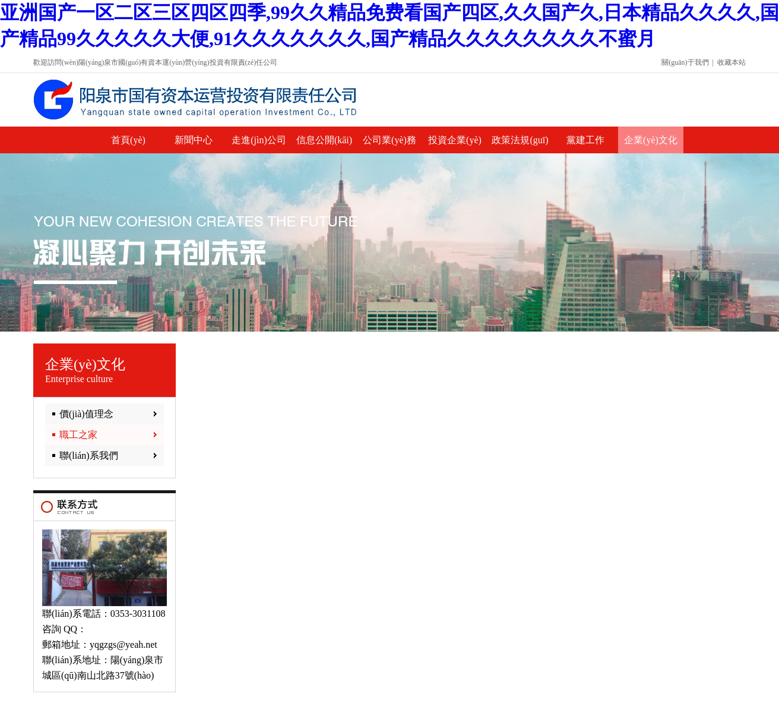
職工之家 (78, 435)
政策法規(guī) (520, 140)
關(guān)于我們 (684, 62)
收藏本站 (731, 62)
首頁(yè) (128, 140)
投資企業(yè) (455, 140)
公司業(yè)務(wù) (389, 144)
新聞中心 (194, 140)
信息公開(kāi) (324, 140)
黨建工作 (585, 140)
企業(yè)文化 (650, 140)
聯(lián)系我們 (88, 455)
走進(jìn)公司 (259, 140)
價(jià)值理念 (86, 414)
